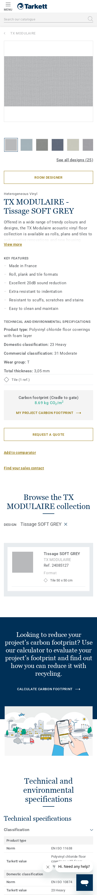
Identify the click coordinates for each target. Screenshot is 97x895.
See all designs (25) (74, 160)
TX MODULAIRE (23, 33)
